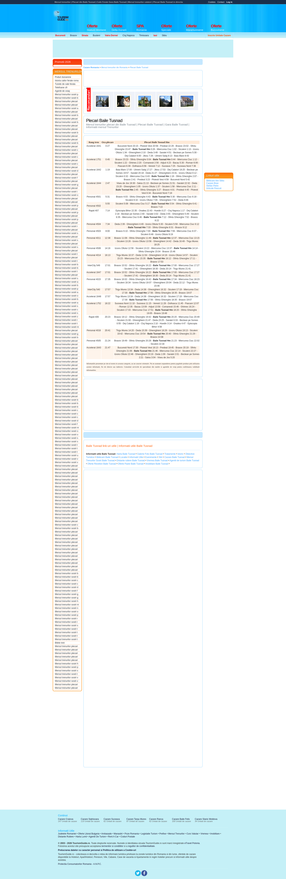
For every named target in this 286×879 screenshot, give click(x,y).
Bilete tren (60, 643)
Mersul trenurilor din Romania (114, 67)
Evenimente (151, 457)
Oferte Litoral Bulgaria (88, 833)
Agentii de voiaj (62, 91)
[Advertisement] (167, 13)
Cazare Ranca (156, 819)
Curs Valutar (193, 833)
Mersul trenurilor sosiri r (66, 226)
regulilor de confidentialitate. (141, 846)
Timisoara (144, 35)
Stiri (161, 457)
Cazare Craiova (65, 819)
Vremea (204, 833)
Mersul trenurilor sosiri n (66, 608)
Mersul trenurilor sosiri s (66, 233)
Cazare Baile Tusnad (174, 457)
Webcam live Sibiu (215, 180)
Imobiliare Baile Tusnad (156, 464)
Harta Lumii (81, 836)
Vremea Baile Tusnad (157, 460)
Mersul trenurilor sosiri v (66, 459)
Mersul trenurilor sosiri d (66, 171)
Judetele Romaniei (67, 833)
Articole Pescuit (213, 188)
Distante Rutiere (66, 836)
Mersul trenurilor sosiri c (66, 150)
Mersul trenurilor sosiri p (66, 94)
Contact (220, 2)
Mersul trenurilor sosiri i (66, 191)
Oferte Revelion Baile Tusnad (102, 464)
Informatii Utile (136, 457)
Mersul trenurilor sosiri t (66, 254)
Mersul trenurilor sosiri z (66, 316)
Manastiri (118, 833)
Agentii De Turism (97, 836)
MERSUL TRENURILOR (69, 71)
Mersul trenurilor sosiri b (66, 98)
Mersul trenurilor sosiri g (66, 184)
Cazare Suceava (112, 819)
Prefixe (162, 833)
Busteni (96, 35)
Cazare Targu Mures (136, 819)
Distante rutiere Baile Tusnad (131, 460)
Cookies (211, 2)
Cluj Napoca (128, 35)
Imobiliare (215, 833)
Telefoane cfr (61, 87)
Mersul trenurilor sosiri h (66, 601)
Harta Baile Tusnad (126, 454)
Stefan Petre (212, 185)
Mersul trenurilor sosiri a (66, 108)
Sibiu (164, 35)
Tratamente (169, 454)
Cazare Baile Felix (181, 819)
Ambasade (106, 833)
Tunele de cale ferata (65, 84)
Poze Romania (132, 833)
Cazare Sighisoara (90, 819)
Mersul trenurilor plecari (66, 101)
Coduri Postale (128, 836)
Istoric (180, 454)
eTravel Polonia (192, 843)
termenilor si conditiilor (112, 846)
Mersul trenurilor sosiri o (66, 195)
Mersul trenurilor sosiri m (67, 327)
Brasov (73, 35)
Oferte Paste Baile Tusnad (131, 464)
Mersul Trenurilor (176, 833)
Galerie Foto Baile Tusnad (150, 454)
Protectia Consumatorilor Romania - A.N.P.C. (80, 864)
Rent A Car (113, 836)
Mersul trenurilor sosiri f (66, 177)
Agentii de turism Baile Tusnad (184, 460)
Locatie (123, 457)
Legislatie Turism (149, 833)
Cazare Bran (212, 183)
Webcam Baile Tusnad (107, 457)
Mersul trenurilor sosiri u (66, 455)
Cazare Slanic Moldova (206, 819)
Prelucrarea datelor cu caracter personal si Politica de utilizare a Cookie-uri (97, 850)
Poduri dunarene (63, 77)
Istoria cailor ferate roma (66, 80)
